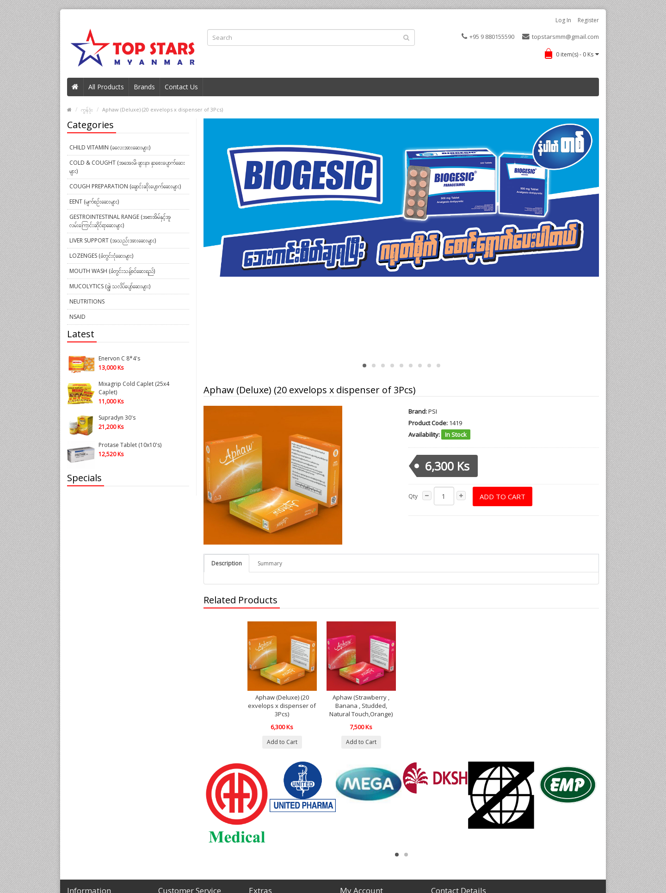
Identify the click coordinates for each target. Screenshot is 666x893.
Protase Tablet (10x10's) (130, 445)
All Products (106, 86)
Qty (413, 496)
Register (588, 20)
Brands (144, 86)
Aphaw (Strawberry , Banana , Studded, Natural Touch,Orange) (361, 705)
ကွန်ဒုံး (87, 109)
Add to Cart (502, 496)
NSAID (77, 317)
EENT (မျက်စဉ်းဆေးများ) (94, 201)
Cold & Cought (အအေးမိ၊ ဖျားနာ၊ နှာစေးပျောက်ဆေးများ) (127, 167)
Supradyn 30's (117, 418)
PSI (432, 411)
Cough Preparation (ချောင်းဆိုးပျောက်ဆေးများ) (125, 186)
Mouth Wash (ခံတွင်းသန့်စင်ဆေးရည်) (112, 271)
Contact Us (181, 86)
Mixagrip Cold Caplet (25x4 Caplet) (134, 388)
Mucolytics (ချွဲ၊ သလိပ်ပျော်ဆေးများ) (109, 286)
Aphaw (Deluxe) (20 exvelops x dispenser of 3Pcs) (162, 109)
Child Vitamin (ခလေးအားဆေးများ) (109, 147)
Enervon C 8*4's (119, 358)
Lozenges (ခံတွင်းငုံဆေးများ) (101, 256)
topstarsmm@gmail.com (560, 36)
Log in (563, 20)
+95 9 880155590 (488, 36)
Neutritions (87, 301)
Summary (270, 563)
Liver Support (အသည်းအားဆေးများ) (112, 240)
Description (226, 563)
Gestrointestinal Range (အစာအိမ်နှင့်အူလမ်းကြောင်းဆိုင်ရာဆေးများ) (120, 221)
